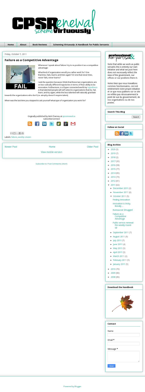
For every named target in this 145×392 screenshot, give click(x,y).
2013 (113, 177)
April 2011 (118, 252)
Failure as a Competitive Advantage (119, 216)
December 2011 (121, 188)
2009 (113, 272)
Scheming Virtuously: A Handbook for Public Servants (81, 44)
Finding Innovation (121, 199)
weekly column (24, 137)
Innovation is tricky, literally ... (122, 204)
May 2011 (118, 248)
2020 (113, 149)
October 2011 (120, 196)
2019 (113, 153)
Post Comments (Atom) (57, 163)
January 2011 (119, 264)
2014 (113, 173)
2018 (113, 157)
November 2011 (121, 192)
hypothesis (92, 87)
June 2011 (118, 244)
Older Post (92, 146)
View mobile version (51, 152)
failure (14, 137)
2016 (113, 165)
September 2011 (121, 232)
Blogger (78, 386)
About (23, 44)
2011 (113, 185)
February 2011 (120, 260)
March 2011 (119, 256)
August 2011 (119, 236)
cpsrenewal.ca (68, 116)
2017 (113, 161)
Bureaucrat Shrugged (123, 209)
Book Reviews (40, 44)
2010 (113, 269)
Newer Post (11, 146)
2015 (113, 169)
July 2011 (117, 240)
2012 (113, 180)
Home (11, 44)
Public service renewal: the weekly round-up (123, 225)
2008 (113, 277)
